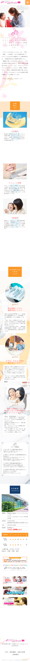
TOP (6, 652)
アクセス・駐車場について (14, 529)
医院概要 (13, 652)
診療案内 (16, 654)
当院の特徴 (21, 652)
